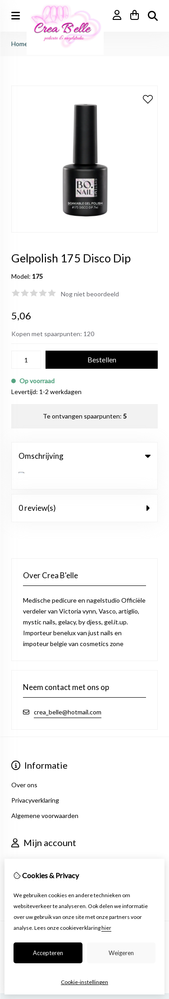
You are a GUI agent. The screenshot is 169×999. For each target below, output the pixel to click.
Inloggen (24, 843)
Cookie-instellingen (84, 982)
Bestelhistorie (31, 858)
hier (106, 927)
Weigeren (121, 952)
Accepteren (48, 952)
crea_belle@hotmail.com (67, 692)
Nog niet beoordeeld (90, 294)
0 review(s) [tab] (84, 488)
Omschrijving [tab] (84, 456)
